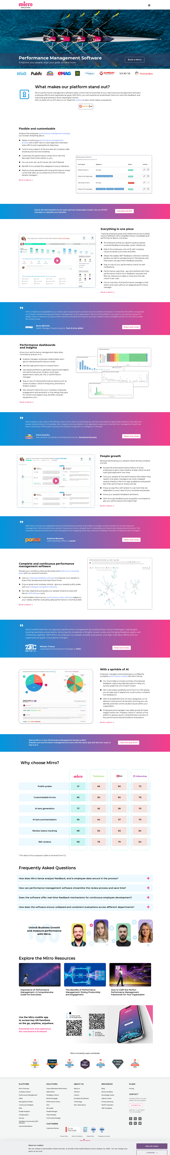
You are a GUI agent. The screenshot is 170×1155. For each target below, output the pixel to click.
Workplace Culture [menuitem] (52, 1095)
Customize (152, 1146)
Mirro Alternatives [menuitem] (80, 1105)
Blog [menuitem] (103, 1088)
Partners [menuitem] (77, 1092)
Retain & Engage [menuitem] (52, 1098)
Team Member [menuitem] (51, 1115)
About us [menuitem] (77, 1088)
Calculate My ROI (124, 211)
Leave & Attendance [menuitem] (25, 1126)
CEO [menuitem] (47, 1105)
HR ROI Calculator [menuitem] (107, 1105)
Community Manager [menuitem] (53, 1118)
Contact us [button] (136, 1105)
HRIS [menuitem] (20, 1108)
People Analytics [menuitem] (24, 1111)
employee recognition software (43, 587)
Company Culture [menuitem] (25, 1092)
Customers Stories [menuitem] (52, 1128)
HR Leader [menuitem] (49, 1108)
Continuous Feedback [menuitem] (26, 1105)
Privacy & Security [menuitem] (107, 1101)
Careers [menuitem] (76, 1095)
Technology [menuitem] (78, 1101)
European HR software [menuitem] (81, 1098)
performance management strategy (54, 133)
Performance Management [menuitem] (28, 1095)
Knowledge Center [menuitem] (108, 1095)
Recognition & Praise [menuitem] (26, 1101)
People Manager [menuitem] (51, 1111)
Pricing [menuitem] (131, 1088)
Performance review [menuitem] (53, 1101)
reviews (78, 100)
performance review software (60, 597)
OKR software (34, 593)
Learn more (32, 1151)
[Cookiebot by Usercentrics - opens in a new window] (14, 1150)
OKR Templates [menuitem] (107, 1108)
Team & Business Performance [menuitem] (56, 1088)
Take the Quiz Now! (128, 743)
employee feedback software (42, 578)
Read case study (131, 327)
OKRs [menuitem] (21, 1098)
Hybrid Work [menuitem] (50, 1092)
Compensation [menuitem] (24, 1115)
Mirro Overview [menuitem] (24, 1088)
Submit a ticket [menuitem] (106, 1098)
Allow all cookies (152, 1140)
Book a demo (134, 59)
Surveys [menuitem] (21, 1118)
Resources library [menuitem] (107, 1092)
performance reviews (118, 676)
